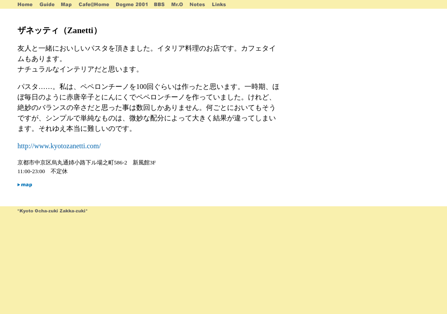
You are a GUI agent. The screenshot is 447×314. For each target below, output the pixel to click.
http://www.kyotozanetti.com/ (59, 146)
